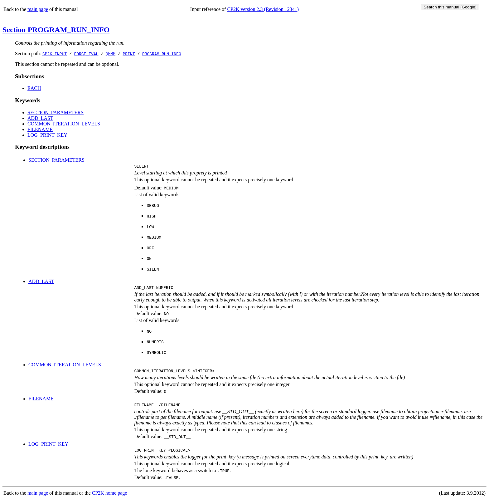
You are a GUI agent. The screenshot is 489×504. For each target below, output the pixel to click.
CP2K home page (109, 497)
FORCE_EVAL (86, 53)
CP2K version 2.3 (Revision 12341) (263, 9)
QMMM (110, 53)
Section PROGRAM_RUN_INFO (55, 30)
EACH (34, 88)
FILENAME (40, 129)
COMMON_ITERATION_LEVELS (63, 123)
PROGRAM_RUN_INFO (161, 53)
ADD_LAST (40, 118)
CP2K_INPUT (54, 53)
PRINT (129, 53)
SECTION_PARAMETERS (55, 112)
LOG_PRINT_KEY (47, 135)
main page (37, 9)
